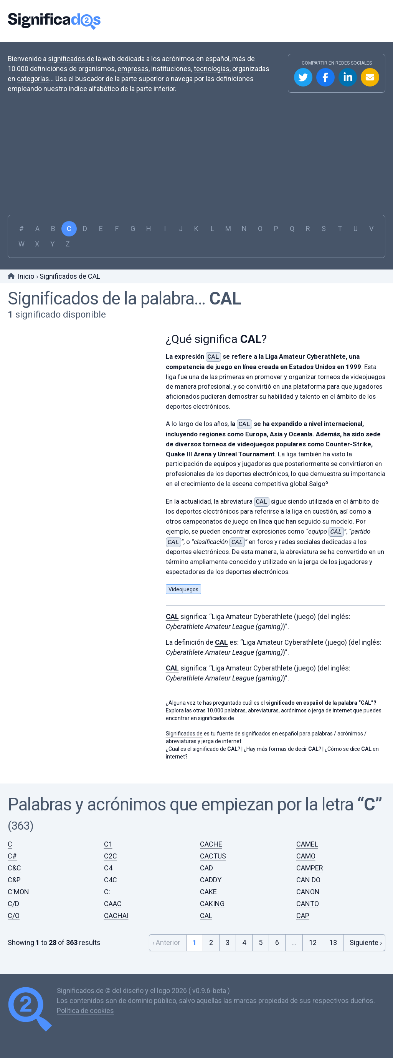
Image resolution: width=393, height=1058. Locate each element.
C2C (110, 856)
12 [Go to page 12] (313, 942)
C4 (108, 868)
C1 (108, 844)
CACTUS (213, 856)
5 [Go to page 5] (261, 942)
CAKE (208, 892)
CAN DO (308, 880)
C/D (13, 904)
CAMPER (309, 868)
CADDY (210, 880)
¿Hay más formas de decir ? (282, 749)
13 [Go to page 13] (333, 942)
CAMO (305, 856)
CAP (302, 916)
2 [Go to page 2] (211, 942)
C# (12, 856)
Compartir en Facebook (325, 77)
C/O (14, 916)
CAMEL (307, 844)
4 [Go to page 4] (244, 942)
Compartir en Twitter (303, 77)
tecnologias (212, 69)
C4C (110, 880)
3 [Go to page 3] (228, 942)
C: (107, 892)
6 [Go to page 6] (277, 942)
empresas (133, 69)
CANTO (307, 904)
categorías (33, 79)
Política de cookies (85, 1010)
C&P (14, 880)
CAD (206, 868)
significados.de (71, 59)
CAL (225, 298)
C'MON (18, 892)
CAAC (113, 904)
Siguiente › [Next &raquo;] (366, 942)
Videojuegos (183, 589)
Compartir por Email (370, 77)
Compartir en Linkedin (348, 77)
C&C (14, 868)
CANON (308, 892)
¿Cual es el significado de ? (203, 749)
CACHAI (116, 916)
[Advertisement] (196, 157)
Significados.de (54, 21)
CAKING (212, 904)
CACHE (211, 844)
